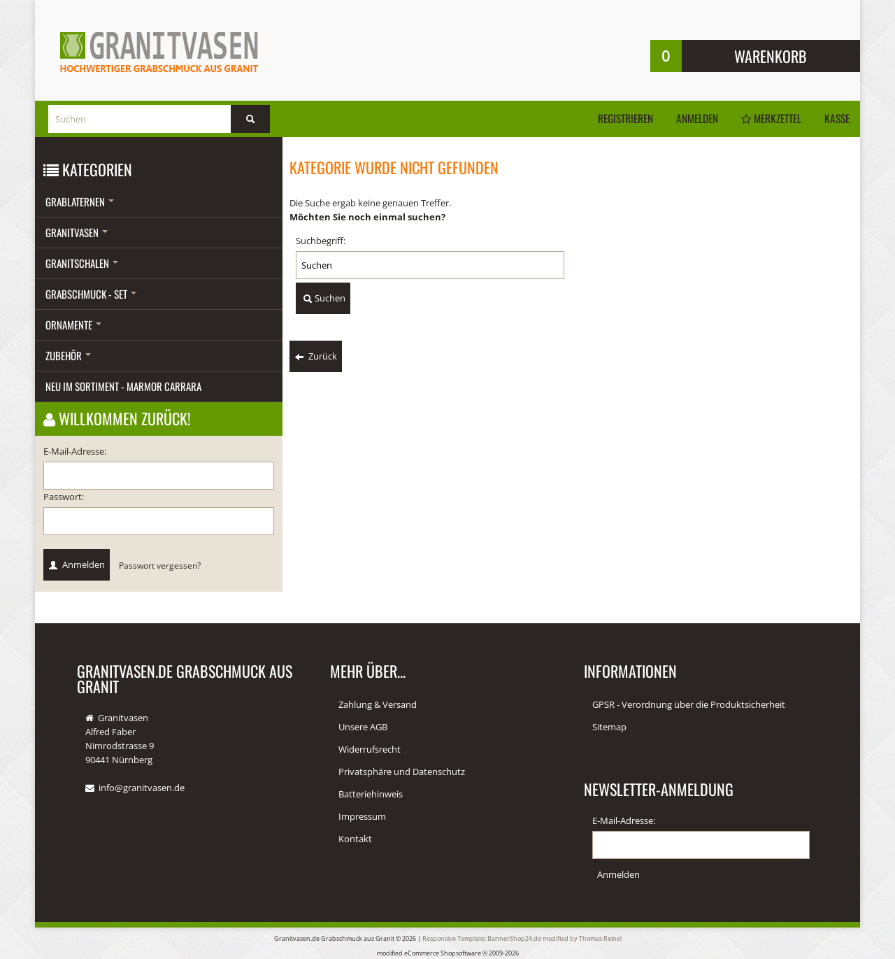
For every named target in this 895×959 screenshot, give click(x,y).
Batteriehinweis (370, 794)
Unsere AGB (362, 726)
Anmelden (688, 118)
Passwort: (63, 496)
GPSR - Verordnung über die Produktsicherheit (688, 704)
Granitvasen (76, 232)
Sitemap (609, 726)
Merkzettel (766, 118)
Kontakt (355, 838)
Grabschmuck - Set (90, 293)
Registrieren (613, 118)
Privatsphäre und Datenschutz (401, 771)
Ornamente (73, 324)
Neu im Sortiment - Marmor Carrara (123, 386)
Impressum (362, 816)
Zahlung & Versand (377, 704)
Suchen (323, 299)
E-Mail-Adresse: (74, 451)
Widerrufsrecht (369, 749)
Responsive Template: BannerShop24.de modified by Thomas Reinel (522, 937)
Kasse (836, 118)
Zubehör (68, 355)
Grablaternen (79, 201)
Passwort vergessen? (160, 565)
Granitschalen (81, 263)
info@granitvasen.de (142, 787)
